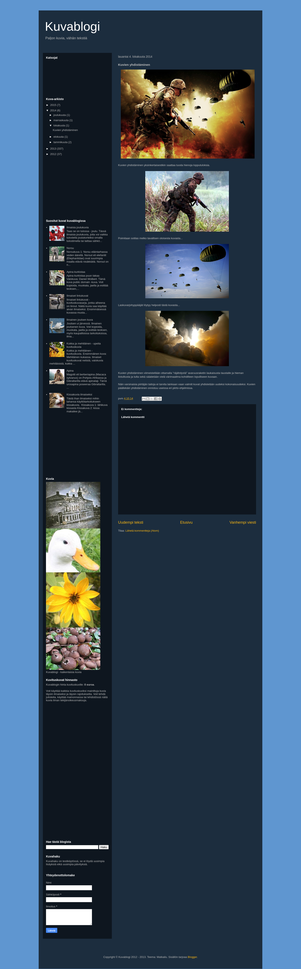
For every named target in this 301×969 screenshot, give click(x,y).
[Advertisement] (77, 188)
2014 (53, 110)
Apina (69, 370)
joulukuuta (60, 115)
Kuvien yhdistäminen (65, 130)
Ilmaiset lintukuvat (77, 295)
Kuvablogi (72, 26)
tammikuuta (61, 142)
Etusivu (186, 522)
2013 (53, 148)
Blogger (192, 957)
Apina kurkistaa (75, 271)
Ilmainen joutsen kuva (79, 319)
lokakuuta (60, 125)
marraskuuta (61, 120)
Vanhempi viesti (243, 522)
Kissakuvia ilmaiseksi (79, 394)
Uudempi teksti (130, 522)
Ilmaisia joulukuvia (77, 227)
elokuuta (59, 136)
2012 (53, 154)
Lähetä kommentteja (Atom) (142, 530)
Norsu (70, 248)
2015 (53, 105)
